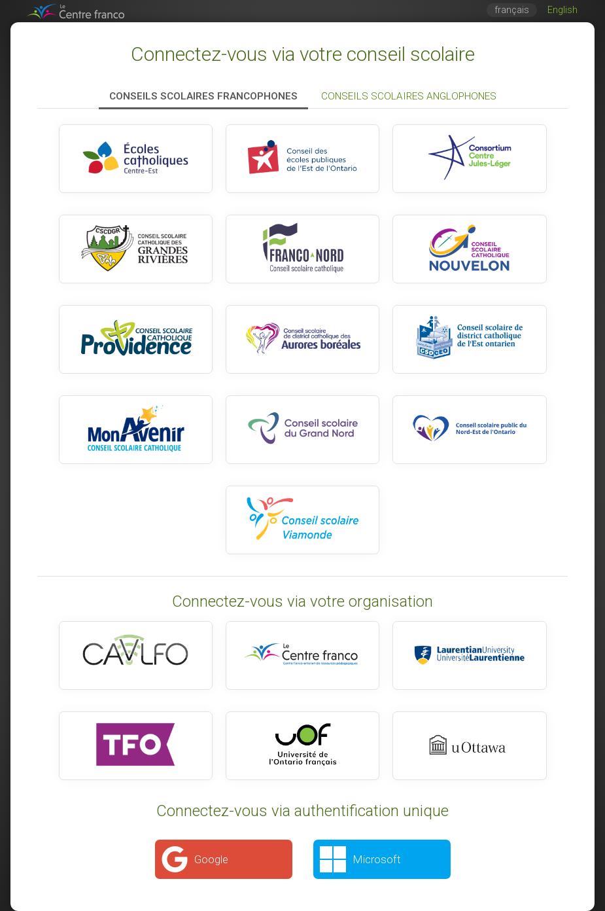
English (562, 10)
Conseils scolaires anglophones (408, 96)
